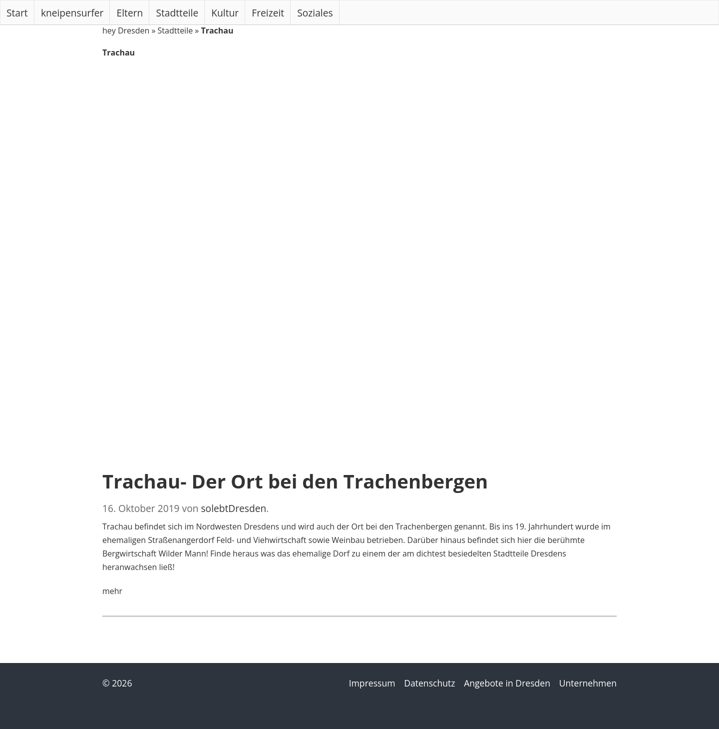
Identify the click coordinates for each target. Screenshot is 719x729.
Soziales (315, 13)
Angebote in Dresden (507, 683)
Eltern (130, 13)
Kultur (225, 13)
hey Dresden (125, 30)
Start (17, 13)
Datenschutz (429, 683)
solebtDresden (233, 508)
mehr (112, 591)
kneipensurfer (72, 13)
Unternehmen (588, 683)
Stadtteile (177, 13)
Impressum (372, 683)
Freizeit (268, 13)
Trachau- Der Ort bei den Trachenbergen (295, 481)
